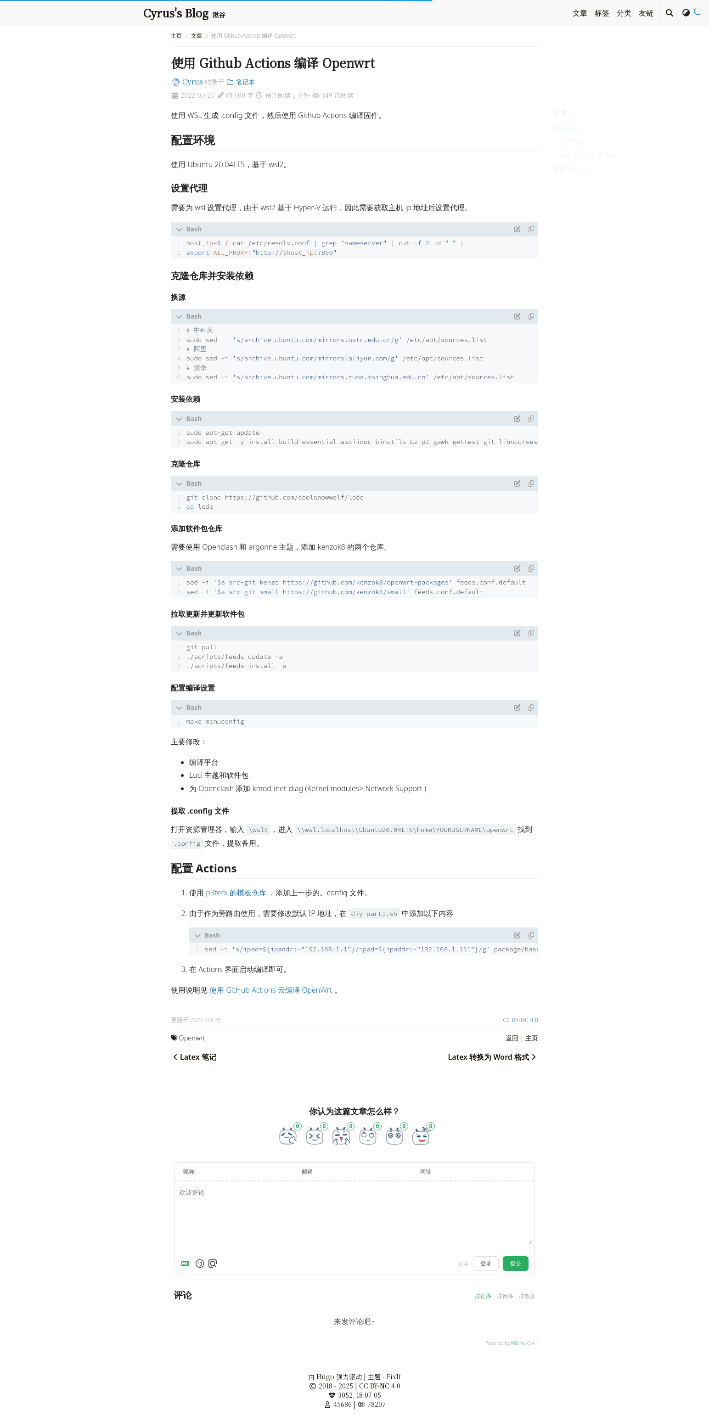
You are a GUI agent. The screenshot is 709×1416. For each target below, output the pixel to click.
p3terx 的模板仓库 (236, 893)
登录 (485, 1263)
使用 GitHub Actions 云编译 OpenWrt (270, 990)
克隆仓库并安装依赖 (588, 155)
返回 (512, 1038)
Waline (517, 1343)
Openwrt (192, 1038)
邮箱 (307, 1171)
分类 (624, 13)
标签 (602, 13)
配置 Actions (570, 168)
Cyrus (187, 81)
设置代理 (572, 141)
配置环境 (565, 128)
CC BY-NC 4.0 (520, 1020)
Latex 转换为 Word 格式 (493, 1057)
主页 (176, 35)
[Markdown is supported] (186, 1263)
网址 (425, 1171)
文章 (580, 13)
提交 (515, 1263)
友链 (646, 13)
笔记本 (240, 81)
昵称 (188, 1171)
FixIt (394, 1376)
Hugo (325, 1376)
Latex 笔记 (193, 1057)
